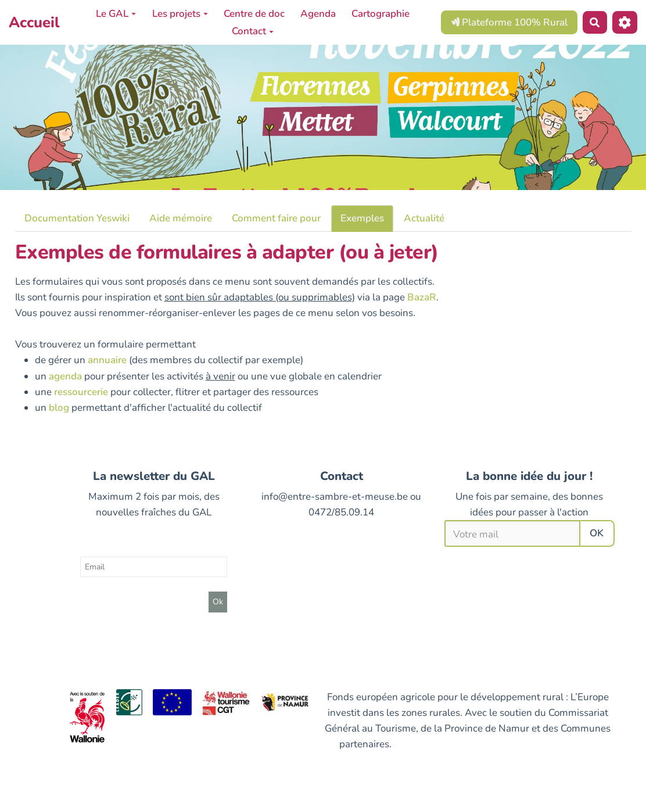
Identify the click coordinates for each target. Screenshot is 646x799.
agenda (65, 376)
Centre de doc (254, 13)
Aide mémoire (180, 218)
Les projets (180, 13)
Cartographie (380, 13)
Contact (253, 31)
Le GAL (116, 13)
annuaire (107, 360)
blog (59, 407)
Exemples (362, 218)
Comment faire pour (276, 218)
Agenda (318, 13)
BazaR (421, 297)
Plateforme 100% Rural (509, 22)
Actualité (424, 218)
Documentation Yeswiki (77, 218)
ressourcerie (81, 392)
